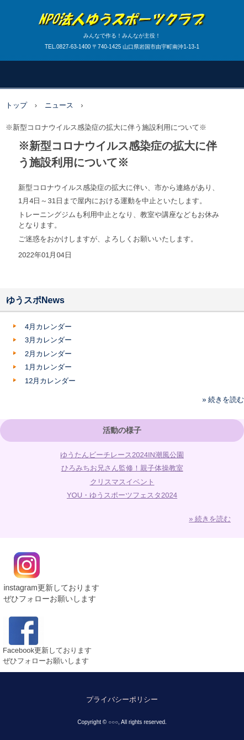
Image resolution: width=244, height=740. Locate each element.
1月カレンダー (48, 367)
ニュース (59, 105)
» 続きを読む (223, 399)
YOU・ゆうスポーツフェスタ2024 (122, 495)
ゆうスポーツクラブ (122, 11)
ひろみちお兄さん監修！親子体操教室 (122, 468)
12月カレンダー (50, 381)
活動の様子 (122, 430)
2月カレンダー (48, 354)
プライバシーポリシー (122, 699)
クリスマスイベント (122, 482)
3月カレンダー (48, 340)
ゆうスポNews (35, 300)
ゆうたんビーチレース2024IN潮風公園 (122, 455)
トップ (16, 105)
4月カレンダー (48, 327)
